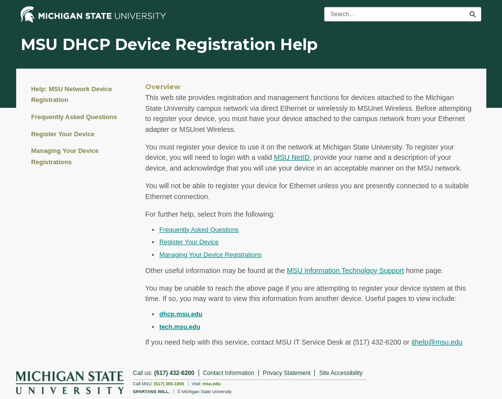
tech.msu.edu (180, 326)
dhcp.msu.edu (180, 314)
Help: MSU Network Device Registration (71, 94)
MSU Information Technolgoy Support (345, 270)
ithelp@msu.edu (436, 342)
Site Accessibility (341, 373)
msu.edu (211, 383)
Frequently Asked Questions (74, 117)
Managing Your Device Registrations (65, 156)
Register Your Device (63, 134)
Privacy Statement (286, 373)
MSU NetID (292, 157)
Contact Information (228, 373)
